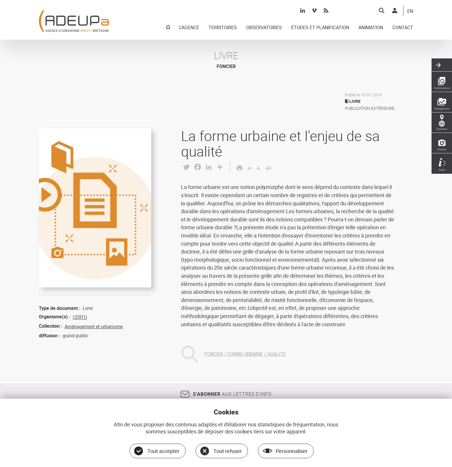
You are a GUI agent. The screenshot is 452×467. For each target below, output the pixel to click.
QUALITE (276, 354)
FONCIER (213, 354)
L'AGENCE (189, 28)
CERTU (80, 317)
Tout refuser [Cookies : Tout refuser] (227, 450)
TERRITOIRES (222, 28)
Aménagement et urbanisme (94, 326)
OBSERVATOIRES (264, 28)
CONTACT (402, 28)
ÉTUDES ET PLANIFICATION (320, 28)
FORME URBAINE (245, 354)
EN (410, 11)
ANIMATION (370, 28)
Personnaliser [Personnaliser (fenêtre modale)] (292, 450)
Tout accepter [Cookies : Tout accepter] (163, 450)
